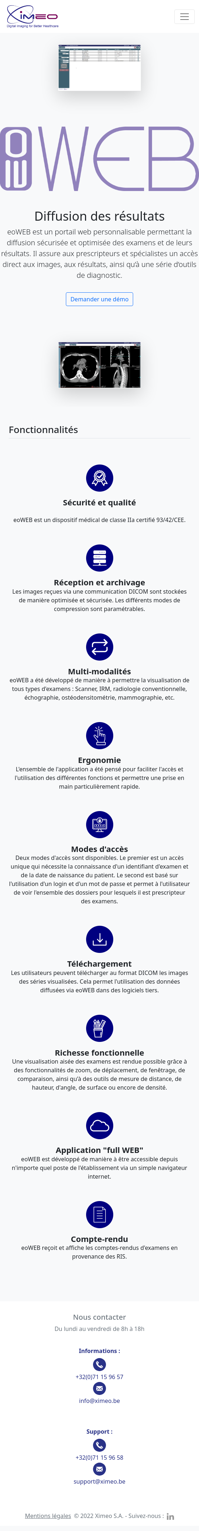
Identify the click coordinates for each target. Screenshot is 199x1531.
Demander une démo (100, 299)
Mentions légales (48, 1516)
